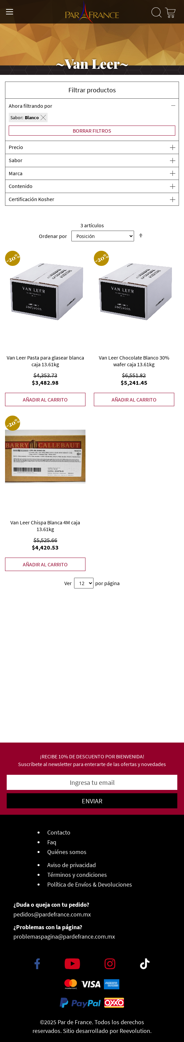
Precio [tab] (16, 147)
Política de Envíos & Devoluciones (89, 884)
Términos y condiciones (77, 875)
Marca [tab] (15, 173)
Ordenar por (53, 236)
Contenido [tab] (21, 186)
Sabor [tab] (15, 160)
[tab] (92, 112)
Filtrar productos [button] (92, 90)
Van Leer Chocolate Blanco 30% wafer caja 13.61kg (134, 361)
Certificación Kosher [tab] (31, 199)
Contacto (58, 832)
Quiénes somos (66, 852)
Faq (51, 842)
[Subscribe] (92, 800)
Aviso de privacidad (71, 865)
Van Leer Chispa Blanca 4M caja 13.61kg (45, 525)
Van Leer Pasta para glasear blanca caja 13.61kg (45, 361)
